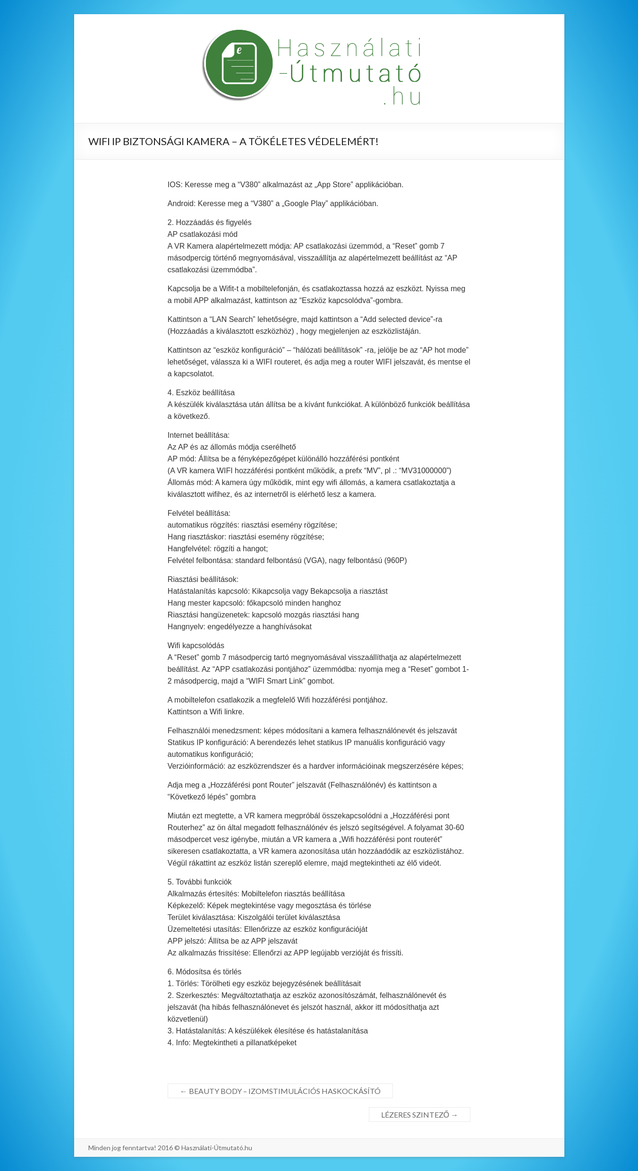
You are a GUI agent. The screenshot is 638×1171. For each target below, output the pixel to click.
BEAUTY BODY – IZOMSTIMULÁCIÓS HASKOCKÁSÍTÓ (280, 1090)
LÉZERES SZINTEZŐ (419, 1114)
